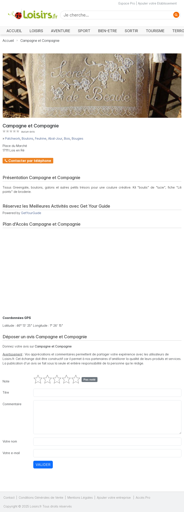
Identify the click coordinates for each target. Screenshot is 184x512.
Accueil (8, 40)
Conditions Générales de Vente (41, 497)
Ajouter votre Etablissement (157, 3)
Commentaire (12, 404)
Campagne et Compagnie (39, 40)
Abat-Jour (55, 138)
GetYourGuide (31, 213)
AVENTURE (60, 31)
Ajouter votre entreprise (114, 497)
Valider (43, 464)
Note (6, 381)
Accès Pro (143, 497)
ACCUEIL (14, 31)
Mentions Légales (80, 497)
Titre (6, 392)
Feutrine (40, 138)
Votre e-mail (11, 453)
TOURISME (155, 31)
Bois (67, 138)
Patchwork (12, 138)
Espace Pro (127, 3)
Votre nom (10, 441)
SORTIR (131, 31)
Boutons (27, 138)
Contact (9, 497)
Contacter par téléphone (28, 161)
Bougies (77, 138)
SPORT (84, 31)
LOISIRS (36, 31)
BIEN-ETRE (107, 31)
